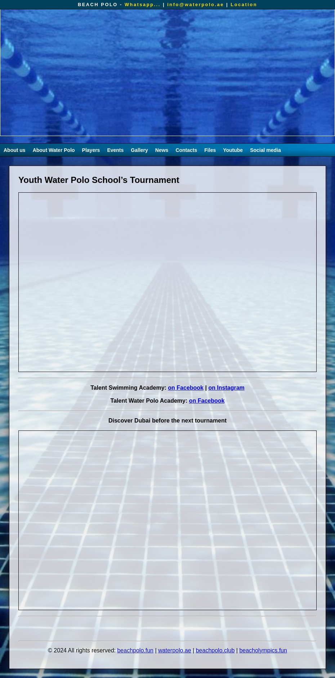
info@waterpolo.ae (195, 4)
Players (91, 150)
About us (15, 150)
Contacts (186, 150)
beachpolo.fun (135, 650)
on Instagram (226, 388)
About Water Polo (54, 150)
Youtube (233, 150)
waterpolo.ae (174, 650)
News (162, 150)
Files (210, 150)
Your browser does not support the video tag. (167, 72)
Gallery (139, 150)
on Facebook (186, 388)
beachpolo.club (215, 650)
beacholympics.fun (263, 650)
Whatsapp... (143, 4)
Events (115, 150)
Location (244, 4)
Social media (265, 150)
